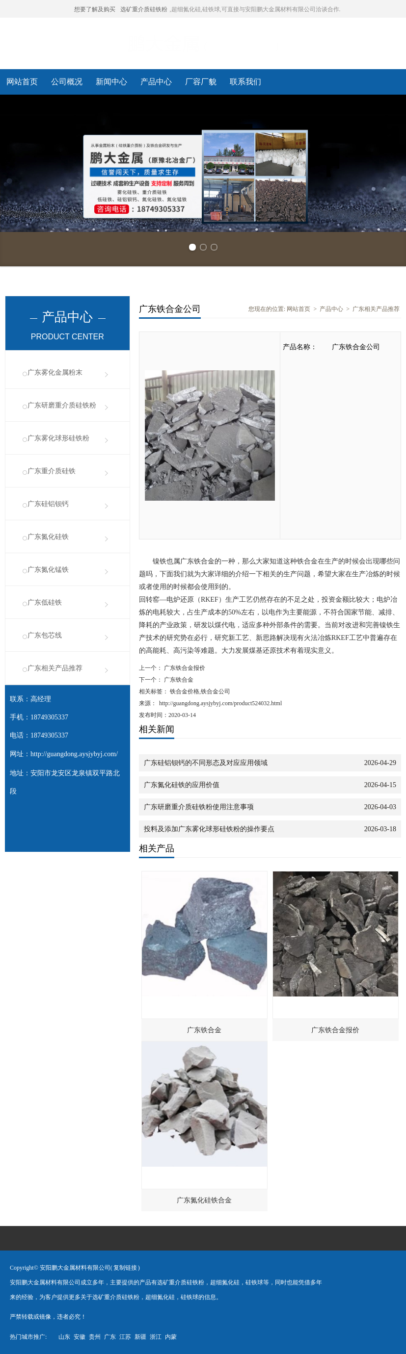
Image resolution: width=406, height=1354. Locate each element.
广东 (110, 1336)
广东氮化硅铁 (48, 536)
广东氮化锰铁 (48, 569)
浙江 (156, 1336)
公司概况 (66, 81)
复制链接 (125, 1267)
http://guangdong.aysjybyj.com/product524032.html (220, 703)
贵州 (95, 1336)
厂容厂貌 (201, 81)
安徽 (79, 1336)
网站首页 (22, 81)
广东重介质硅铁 (51, 471)
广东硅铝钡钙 (48, 504)
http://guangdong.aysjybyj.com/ (74, 754)
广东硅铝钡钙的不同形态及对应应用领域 (206, 762)
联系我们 (245, 81)
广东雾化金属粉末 (54, 372)
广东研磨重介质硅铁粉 (61, 405)
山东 (64, 1336)
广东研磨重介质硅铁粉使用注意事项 (199, 807)
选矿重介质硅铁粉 (143, 9)
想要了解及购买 (94, 9)
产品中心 (156, 81)
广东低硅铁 (44, 602)
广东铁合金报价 (183, 667)
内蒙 (171, 1336)
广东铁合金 (177, 679)
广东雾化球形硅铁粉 (58, 438)
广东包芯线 (44, 635)
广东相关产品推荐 (54, 668)
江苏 (125, 1336)
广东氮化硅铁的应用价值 (181, 785)
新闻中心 (111, 81)
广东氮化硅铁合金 (204, 1200)
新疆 (140, 1336)
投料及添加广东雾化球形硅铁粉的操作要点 (209, 829)
